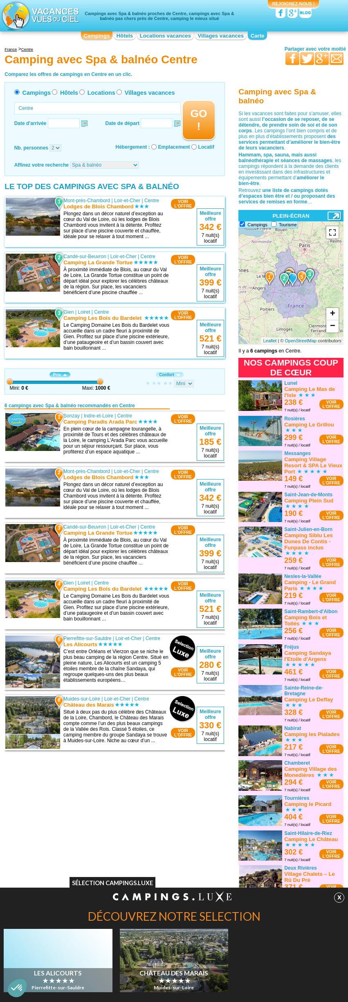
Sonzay (71, 415)
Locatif (206, 147)
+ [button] (332, 314)
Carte (258, 36)
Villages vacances (221, 36)
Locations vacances (165, 36)
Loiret (84, 312)
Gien (68, 312)
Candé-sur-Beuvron (84, 256)
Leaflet (269, 340)
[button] (17, 988)
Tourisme (288, 224)
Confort (169, 375)
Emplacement (174, 147)
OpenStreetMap (301, 340)
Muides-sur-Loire (81, 699)
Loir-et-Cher (127, 200)
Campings (97, 36)
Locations (101, 92)
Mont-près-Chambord (86, 200)
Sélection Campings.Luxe (112, 882)
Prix (60, 375)
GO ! (198, 119)
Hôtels (125, 36)
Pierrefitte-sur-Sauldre (87, 638)
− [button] (332, 326)
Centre (151, 200)
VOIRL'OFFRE (183, 203)
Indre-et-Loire (98, 415)
